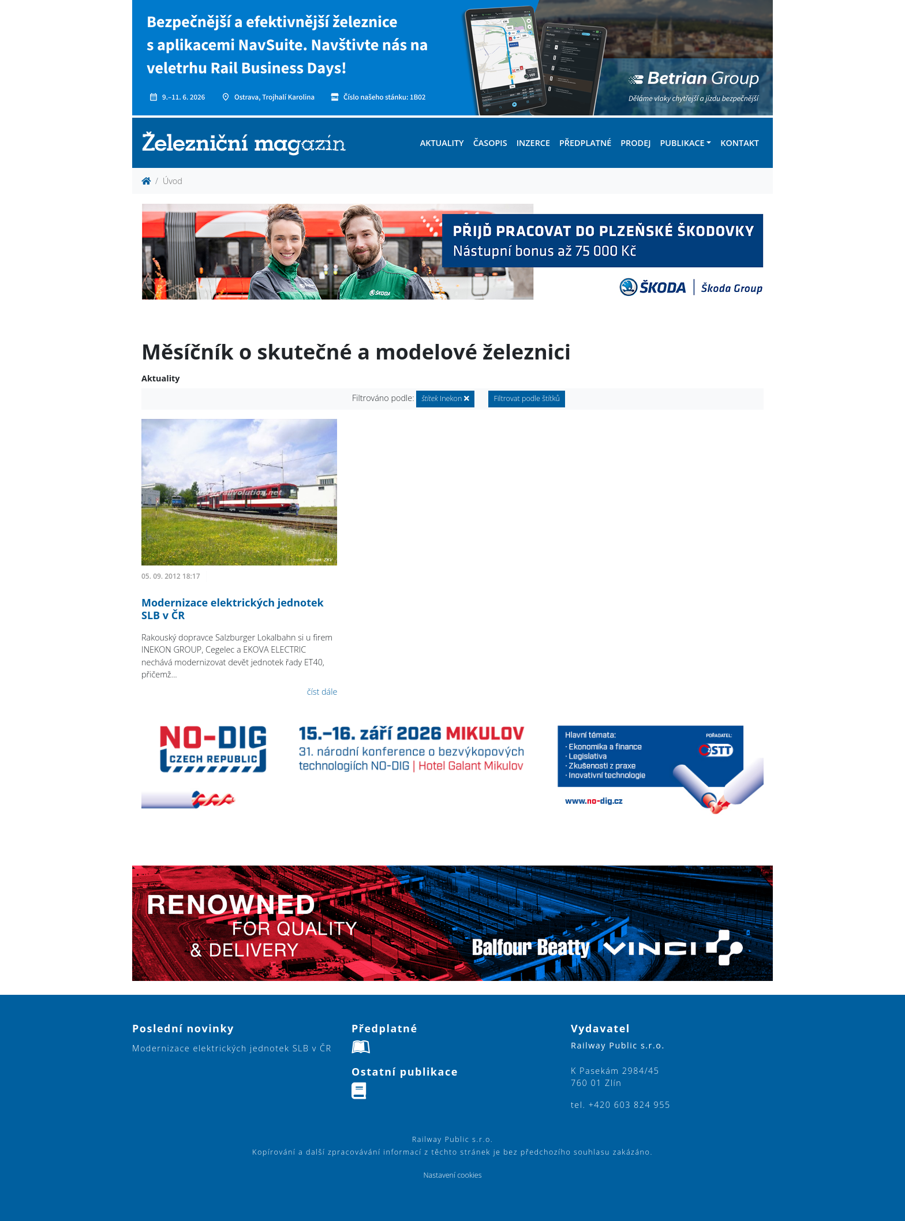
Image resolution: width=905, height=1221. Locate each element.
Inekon (445, 398)
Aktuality (442, 142)
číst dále (322, 691)
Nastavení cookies (452, 1175)
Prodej (635, 142)
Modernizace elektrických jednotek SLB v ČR (232, 608)
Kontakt (739, 142)
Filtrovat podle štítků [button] (526, 398)
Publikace (682, 142)
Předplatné (585, 142)
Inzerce (533, 142)
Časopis (490, 142)
